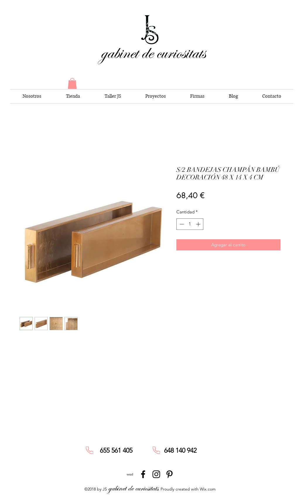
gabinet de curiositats (152, 52)
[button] (72, 83)
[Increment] (199, 224)
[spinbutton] (190, 224)
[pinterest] (169, 474)
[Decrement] (181, 224)
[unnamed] (130, 474)
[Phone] (89, 450)
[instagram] (156, 474)
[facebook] (143, 474)
